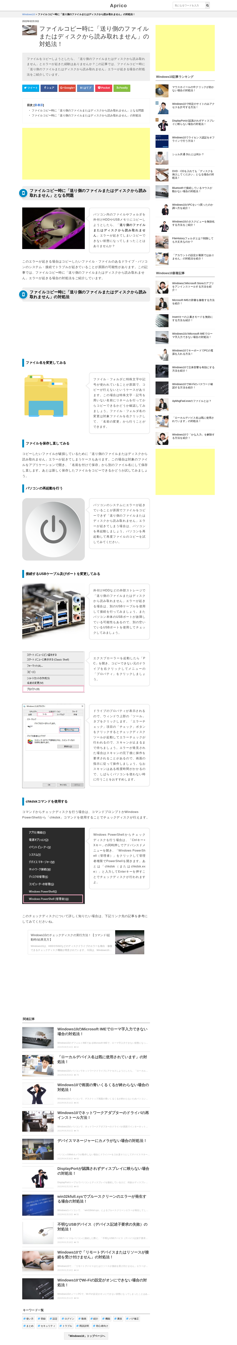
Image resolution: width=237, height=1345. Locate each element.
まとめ (28, 1325)
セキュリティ (46, 1325)
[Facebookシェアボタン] (49, 88)
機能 (106, 1318)
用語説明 (82, 1325)
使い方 (28, 1318)
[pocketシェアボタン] (103, 88)
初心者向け (100, 1325)
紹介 (94, 1318)
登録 (42, 1318)
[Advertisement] (86, 154)
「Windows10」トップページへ (86, 1335)
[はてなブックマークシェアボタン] (85, 88)
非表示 (38, 105)
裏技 (118, 1318)
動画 (82, 1318)
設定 (54, 1318)
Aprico (118, 5)
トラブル (65, 1325)
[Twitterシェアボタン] (30, 88)
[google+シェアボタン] (67, 88)
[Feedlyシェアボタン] (122, 88)
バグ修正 (132, 1318)
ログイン (68, 1318)
